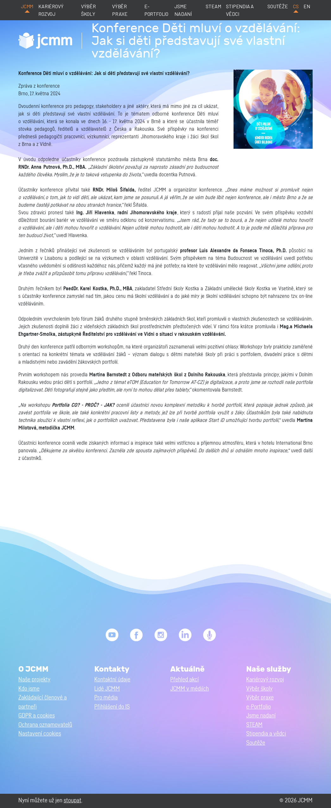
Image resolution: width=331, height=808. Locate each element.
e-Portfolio (156, 10)
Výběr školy (88, 10)
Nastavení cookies (39, 734)
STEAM (213, 6)
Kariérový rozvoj (50, 10)
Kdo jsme (29, 689)
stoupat (72, 801)
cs (296, 6)
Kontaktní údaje (112, 680)
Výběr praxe (120, 10)
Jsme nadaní (183, 10)
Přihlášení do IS (112, 707)
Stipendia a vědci (240, 10)
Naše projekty (34, 680)
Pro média (106, 698)
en (306, 6)
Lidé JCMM (107, 689)
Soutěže (277, 6)
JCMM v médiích (189, 689)
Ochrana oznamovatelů (45, 725)
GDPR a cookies (36, 716)
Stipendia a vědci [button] (266, 734)
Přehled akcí (184, 680)
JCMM (27, 6)
